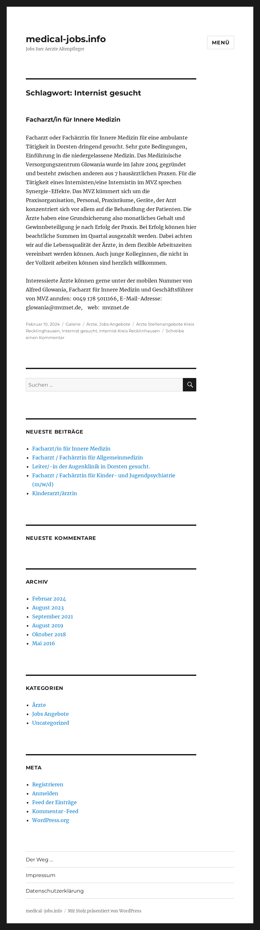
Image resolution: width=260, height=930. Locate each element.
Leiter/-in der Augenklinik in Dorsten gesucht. (91, 466)
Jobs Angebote (114, 324)
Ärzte (91, 324)
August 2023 (48, 607)
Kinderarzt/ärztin (54, 493)
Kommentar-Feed (55, 811)
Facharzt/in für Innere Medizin (73, 119)
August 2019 (47, 625)
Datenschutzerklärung (55, 891)
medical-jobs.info (66, 39)
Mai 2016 (43, 643)
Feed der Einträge (54, 802)
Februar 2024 (49, 598)
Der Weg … (39, 860)
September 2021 (52, 616)
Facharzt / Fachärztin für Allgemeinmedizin (87, 457)
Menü (220, 43)
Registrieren (47, 784)
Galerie (73, 324)
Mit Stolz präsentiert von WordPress (104, 911)
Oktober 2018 (49, 634)
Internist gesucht (79, 330)
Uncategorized (50, 723)
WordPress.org (50, 820)
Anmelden (45, 793)
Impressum (40, 875)
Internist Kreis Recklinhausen (129, 330)
